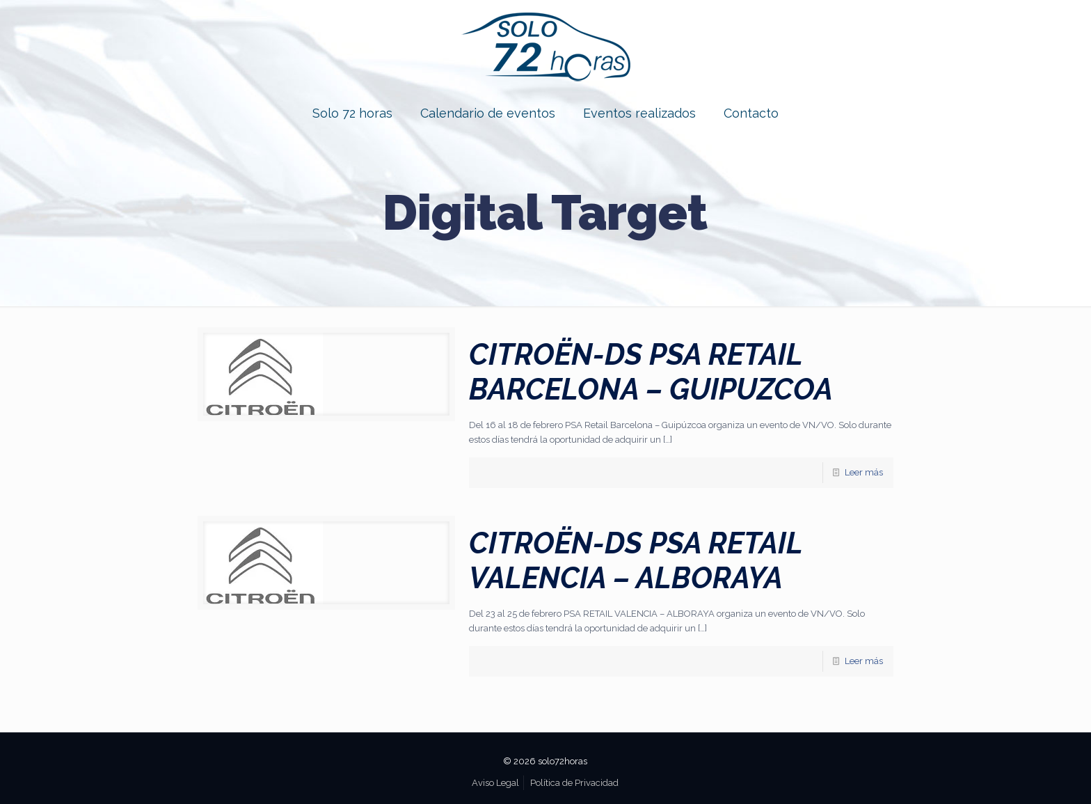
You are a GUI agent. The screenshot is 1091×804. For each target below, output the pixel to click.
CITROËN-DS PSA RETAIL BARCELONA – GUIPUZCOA (651, 372)
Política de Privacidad (574, 783)
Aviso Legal (495, 783)
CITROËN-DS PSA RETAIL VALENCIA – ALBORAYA (635, 560)
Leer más (864, 472)
